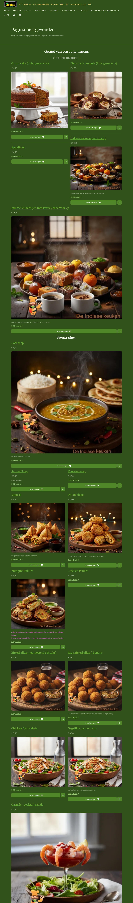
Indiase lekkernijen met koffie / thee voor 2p (61, 208)
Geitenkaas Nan (78, 647)
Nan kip (16, 647)
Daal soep (38, 237)
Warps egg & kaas (22, 737)
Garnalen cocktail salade (48, 594)
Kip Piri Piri (19, 791)
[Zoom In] (119, 885)
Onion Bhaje (76, 284)
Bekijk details (17, 131)
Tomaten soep (77, 261)
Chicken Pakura (78, 360)
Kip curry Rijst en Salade (83, 791)
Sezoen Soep (19, 261)
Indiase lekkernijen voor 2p (88, 138)
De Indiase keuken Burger (28, 760)
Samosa (16, 284)
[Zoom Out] (119, 889)
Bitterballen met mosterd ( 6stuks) (33, 442)
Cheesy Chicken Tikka (25, 624)
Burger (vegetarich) (80, 760)
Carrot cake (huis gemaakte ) (30, 63)
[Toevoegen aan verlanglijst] (32, 137)
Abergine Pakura (22, 360)
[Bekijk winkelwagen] (19, 15)
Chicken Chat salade (24, 518)
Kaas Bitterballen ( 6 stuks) (85, 442)
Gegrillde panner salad (82, 518)
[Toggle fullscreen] (119, 872)
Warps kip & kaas (22, 713)
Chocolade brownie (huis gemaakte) (93, 63)
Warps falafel (76, 713)
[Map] (95, 881)
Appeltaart (18, 147)
